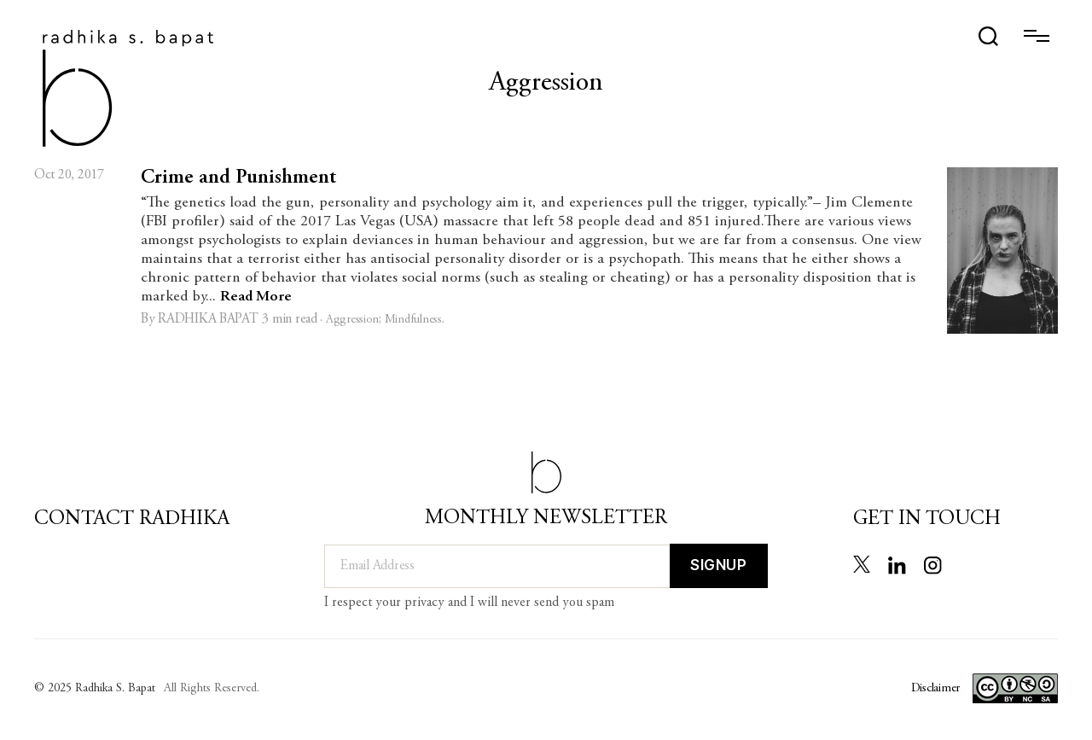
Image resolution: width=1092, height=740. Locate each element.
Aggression (352, 320)
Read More (256, 297)
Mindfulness (413, 320)
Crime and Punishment (238, 178)
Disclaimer (935, 689)
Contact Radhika (131, 520)
